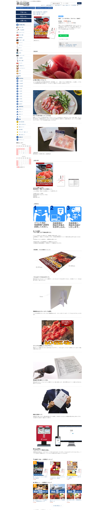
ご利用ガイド (59, 5)
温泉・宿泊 (19, 27)
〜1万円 (66, 45)
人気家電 (19, 58)
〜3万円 (19, 94)
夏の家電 (19, 129)
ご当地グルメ (20, 65)
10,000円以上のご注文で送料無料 (44, 7)
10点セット (19, 109)
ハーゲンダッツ (20, 68)
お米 (18, 71)
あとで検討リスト (67, 5)
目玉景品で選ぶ (69, 44)
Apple (18, 53)
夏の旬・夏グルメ (21, 124)
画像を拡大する (36, 40)
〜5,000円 (19, 86)
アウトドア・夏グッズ (22, 132)
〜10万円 (19, 101)
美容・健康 (19, 60)
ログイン (44, 5)
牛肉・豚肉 (19, 35)
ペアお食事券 (20, 30)
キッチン (19, 63)
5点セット (19, 111)
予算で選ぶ (61, 45)
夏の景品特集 (20, 122)
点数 (23, 20)
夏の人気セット (20, 134)
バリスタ (19, 50)
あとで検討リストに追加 (64, 39)
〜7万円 (19, 99)
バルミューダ (20, 55)
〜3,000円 (19, 83)
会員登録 (74, 5)
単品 (74, 45)
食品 (18, 73)
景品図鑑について (51, 5)
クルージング (20, 32)
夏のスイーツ (20, 127)
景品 (23, 16)
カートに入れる (63, 35)
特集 (18, 119)
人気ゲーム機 (20, 40)
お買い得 (19, 137)
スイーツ (19, 42)
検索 (79, 3)
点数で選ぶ (70, 45)
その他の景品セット (57, 505)
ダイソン (19, 45)
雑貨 (18, 76)
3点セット (19, 114)
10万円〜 (19, 104)
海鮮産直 (75, 44)
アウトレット (20, 140)
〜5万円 (19, 96)
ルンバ (19, 48)
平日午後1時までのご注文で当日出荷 (25, 7)
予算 (23, 12)
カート (79, 5)
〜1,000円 (19, 81)
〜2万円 (19, 91)
